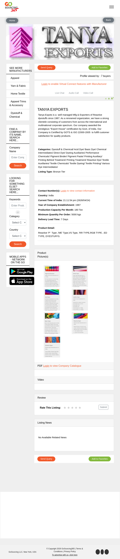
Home (12, 20)
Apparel (14, 78)
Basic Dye (90, 149)
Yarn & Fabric (17, 86)
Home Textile (17, 93)
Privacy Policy (70, 551)
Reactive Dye (94, 160)
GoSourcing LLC (15, 552)
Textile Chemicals (59, 163)
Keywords (14, 199)
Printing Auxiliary (93, 156)
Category (14, 216)
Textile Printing (93, 163)
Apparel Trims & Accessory (17, 103)
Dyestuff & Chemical (15, 115)
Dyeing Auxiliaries (75, 152)
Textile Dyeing (77, 163)
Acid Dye (78, 149)
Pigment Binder (58, 156)
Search (18, 165)
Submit (103, 407)
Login (45, 84)
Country (13, 229)
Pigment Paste (75, 156)
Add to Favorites (100, 67)
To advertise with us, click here (65, 555)
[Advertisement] (18, 345)
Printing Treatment (76, 160)
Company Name (14, 149)
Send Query (46, 67)
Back (108, 20)
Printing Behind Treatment (51, 160)
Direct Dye (59, 152)
